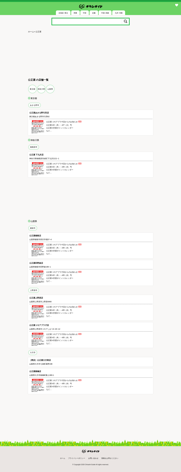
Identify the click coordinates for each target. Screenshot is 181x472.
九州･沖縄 (118, 13)
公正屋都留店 (35, 236)
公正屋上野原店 (36, 298)
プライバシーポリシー (76, 458)
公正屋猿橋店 (35, 371)
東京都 (32, 89)
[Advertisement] (90, 54)
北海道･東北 (63, 13)
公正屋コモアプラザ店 (39, 325)
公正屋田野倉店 (36, 263)
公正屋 (38, 32)
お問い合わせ (93, 458)
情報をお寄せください (109, 458)
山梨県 (50, 89)
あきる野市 (34, 105)
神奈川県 (41, 89)
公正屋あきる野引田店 (39, 113)
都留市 (32, 228)
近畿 (94, 13)
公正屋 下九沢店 (36, 155)
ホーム (31, 32)
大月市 (32, 352)
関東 (75, 13)
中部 (84, 13)
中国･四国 (105, 13)
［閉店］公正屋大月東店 (40, 360)
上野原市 (33, 290)
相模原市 (33, 147)
